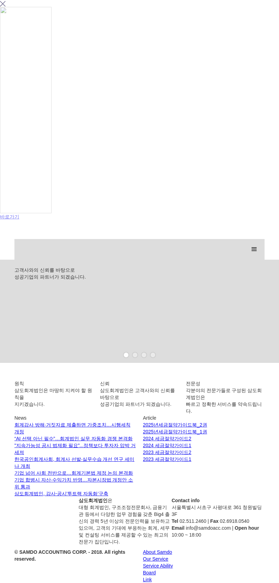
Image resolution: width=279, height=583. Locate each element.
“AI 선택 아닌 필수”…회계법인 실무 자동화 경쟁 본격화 (73, 438)
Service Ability (158, 566)
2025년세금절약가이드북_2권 (175, 425)
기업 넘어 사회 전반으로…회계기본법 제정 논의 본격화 (73, 473)
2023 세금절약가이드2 (167, 452)
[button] (254, 249)
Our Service (155, 559)
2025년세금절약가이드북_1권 (175, 431)
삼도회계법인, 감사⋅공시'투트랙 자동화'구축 (61, 493)
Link (147, 579)
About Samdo (157, 552)
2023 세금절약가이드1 (167, 459)
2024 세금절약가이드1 (167, 445)
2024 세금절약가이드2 (167, 438)
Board (149, 572)
